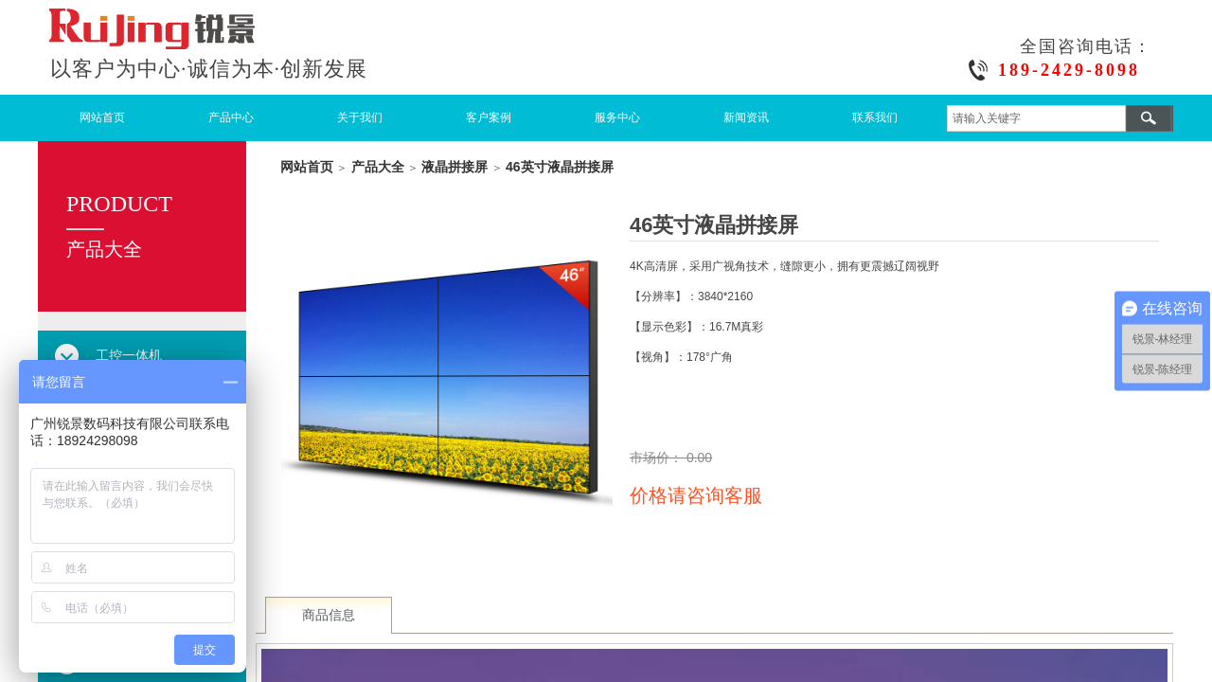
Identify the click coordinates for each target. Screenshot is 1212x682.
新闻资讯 (746, 117)
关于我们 (360, 117)
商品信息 (328, 615)
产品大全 (377, 166)
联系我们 (875, 117)
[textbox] (1036, 118)
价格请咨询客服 (696, 495)
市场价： (658, 457)
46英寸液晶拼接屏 (560, 166)
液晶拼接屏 (454, 166)
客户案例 (488, 117)
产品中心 (231, 117)
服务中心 (617, 117)
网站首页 (102, 117)
